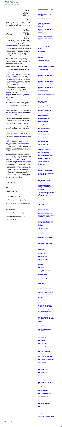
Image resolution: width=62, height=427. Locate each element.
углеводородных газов (12, 104)
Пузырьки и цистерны (40, 269)
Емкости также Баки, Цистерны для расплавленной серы (45, 107)
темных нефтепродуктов (25, 139)
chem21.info (8, 426)
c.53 (21, 221)
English (19, 4)
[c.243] (20, 185)
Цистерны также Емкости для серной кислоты (43, 402)
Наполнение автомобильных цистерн (42, 203)
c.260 (26, 204)
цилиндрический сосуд (21, 164)
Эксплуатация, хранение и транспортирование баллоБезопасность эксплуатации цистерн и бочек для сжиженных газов (44, 419)
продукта (16, 77)
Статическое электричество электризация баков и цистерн (45, 298)
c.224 (24, 221)
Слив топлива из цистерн (40, 287)
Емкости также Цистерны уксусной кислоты (43, 136)
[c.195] (25, 43)
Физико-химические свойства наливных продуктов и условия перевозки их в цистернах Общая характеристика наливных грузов (45, 322)
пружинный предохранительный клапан (24, 170)
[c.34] (27, 185)
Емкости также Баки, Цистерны (41, 97)
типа (29, 50)
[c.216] (23, 185)
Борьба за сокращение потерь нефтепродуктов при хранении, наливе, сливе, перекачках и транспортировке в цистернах (45, 47)
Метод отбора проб (10, 24)
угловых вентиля (15, 172)
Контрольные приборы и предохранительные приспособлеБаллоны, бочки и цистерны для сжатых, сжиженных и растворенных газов (44, 189)
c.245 (28, 201)
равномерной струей (9, 60)
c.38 (18, 221)
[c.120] (7, 64)
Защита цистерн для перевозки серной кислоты (43, 162)
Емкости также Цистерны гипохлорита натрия (43, 119)
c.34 (16, 221)
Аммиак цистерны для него (41, 18)
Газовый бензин (19, 84)
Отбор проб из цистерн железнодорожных (43, 229)
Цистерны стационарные (40, 392)
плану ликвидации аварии (18, 115)
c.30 (23, 204)
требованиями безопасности (16, 103)
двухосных (25, 24)
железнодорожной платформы (14, 108)
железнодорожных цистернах (16, 73)
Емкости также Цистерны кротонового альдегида (44, 125)
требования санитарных (9, 146)
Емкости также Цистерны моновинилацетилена (43, 129)
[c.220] (9, 79)
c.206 (16, 209)
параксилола (11, 96)
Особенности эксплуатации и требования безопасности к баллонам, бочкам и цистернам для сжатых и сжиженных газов (45, 225)
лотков (16, 136)
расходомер (11, 126)
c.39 (20, 221)
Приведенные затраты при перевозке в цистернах (44, 257)
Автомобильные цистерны (41, 16)
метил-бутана (15, 84)
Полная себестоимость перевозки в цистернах (43, 244)
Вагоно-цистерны (39, 49)
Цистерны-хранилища (40, 411)
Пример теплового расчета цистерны (42, 261)
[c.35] (24, 184)
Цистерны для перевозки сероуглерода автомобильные (44, 360)
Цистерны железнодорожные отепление (42, 374)
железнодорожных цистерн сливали (21, 155)
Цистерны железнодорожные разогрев (42, 377)
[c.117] (18, 55)
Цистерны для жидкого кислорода (42, 347)
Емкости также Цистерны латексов (42, 126)
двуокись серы (13, 124)
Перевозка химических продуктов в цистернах (43, 234)
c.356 (29, 204)
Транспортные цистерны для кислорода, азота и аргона (44, 306)
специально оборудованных (22, 76)
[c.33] (25, 185)
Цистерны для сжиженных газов (41, 367)
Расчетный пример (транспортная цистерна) (43, 272)
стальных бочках (11, 93)
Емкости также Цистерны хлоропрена (42, 142)
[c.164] (26, 184)
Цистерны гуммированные (41, 344)
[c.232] (15, 185)
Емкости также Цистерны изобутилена (42, 123)
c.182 (24, 204)
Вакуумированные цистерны (41, 52)
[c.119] (10, 122)
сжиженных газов (13, 163)
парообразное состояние (9, 74)
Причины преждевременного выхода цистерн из (43, 264)
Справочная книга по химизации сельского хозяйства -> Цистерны (15, 192)
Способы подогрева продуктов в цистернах (43, 291)
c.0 (26, 217)
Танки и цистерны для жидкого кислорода (43, 300)
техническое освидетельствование (20, 110)
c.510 (22, 214)
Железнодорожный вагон (11, 14)
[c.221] (25, 81)
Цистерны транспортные (40, 404)
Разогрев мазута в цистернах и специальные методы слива (45, 271)
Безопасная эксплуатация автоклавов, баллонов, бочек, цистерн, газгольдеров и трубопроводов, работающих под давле (45, 42)
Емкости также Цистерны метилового (42, 128)
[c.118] (23, 105)
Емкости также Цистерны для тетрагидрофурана (44, 122)
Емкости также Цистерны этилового (42, 145)
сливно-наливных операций (23, 167)
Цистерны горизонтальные (41, 343)
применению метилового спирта (22, 146)
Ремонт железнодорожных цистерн (42, 278)
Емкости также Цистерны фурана (42, 139)
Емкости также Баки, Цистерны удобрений (43, 114)
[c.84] (29, 68)
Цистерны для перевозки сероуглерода (42, 359)
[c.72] (21, 184)
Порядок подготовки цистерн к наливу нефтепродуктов (44, 245)
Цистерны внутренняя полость (41, 341)
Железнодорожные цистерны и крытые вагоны (43, 148)
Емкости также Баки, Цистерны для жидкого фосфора (44, 101)
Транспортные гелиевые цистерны (42, 305)
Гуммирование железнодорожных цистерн (43, 61)
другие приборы (15, 58)
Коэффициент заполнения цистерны (42, 193)
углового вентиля (8, 161)
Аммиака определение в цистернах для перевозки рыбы (44, 19)
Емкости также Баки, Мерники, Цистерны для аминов (44, 76)
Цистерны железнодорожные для (41, 371)
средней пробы (11, 142)
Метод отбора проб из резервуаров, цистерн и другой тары (45, 201)
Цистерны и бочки (39, 380)
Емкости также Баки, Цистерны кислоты (43, 111)
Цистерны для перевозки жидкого (42, 350)
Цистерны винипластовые (41, 340)
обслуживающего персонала (17, 100)
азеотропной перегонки (14, 145)
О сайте (16, 4)
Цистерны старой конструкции (41, 391)
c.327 (27, 204)
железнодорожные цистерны (26, 102)
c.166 (23, 202)
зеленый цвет (28, 178)
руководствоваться (10, 103)
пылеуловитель (21, 22)
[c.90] (23, 118)
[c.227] (25, 26)
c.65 (22, 221)
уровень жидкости (15, 60)
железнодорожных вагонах (19, 104)
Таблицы (13, 4)
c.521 (24, 214)
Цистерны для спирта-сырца (41, 368)
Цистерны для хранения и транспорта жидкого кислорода (45, 370)
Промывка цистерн (40, 268)
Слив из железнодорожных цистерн (42, 282)
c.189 (24, 202)
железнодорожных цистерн (9, 137)
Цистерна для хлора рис (40, 332)
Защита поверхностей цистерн (41, 159)
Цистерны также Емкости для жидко (42, 395)
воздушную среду (8, 136)
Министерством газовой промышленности (11, 105)
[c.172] (13, 23)
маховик (20, 178)
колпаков (15, 78)
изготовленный (23, 59)
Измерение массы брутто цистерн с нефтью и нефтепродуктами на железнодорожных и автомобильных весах (45, 164)
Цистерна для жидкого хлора (41, 329)
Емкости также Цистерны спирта (41, 135)
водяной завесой (11, 138)
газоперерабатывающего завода (19, 159)
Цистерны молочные (40, 383)
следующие (16, 80)
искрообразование (10, 59)
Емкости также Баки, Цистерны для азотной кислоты (44, 100)
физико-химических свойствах (21, 113)
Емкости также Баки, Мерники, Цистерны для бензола (44, 84)
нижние (23, 78)
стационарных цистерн (15, 87)
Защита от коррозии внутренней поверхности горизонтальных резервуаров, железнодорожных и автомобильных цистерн (44, 156)
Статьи (6, 4)
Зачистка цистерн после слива (41, 153)
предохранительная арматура (10, 167)
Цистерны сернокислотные (41, 389)
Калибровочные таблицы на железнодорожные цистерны (45, 185)
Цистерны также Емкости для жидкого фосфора (43, 398)
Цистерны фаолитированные (41, 405)
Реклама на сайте (11, 426)
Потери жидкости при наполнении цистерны (43, 247)
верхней (8, 51)
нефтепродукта (11, 162)
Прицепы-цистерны (40, 263)
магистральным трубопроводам (11, 45)
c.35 (17, 221)
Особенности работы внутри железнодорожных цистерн (44, 222)
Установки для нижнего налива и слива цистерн (43, 315)
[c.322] (7, 186)
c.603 (23, 218)
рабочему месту (19, 112)
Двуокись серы (17, 124)
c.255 (30, 201)
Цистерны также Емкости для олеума (42, 401)
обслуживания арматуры (12, 106)
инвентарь (24, 114)
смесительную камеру (24, 70)
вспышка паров (13, 98)
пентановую (18, 85)
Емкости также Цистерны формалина (42, 138)
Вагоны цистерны (39, 50)
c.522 (25, 214)
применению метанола (18, 148)
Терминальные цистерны (40, 301)
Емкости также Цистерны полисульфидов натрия (44, 132)
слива (7, 63)
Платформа (9, 169)
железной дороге (19, 44)
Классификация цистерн (40, 186)
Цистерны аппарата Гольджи (41, 337)
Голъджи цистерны (40, 58)
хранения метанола (27, 148)
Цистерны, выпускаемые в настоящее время (43, 408)
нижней (12, 61)
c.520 (18, 205)
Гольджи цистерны (40, 59)
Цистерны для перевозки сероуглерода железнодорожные (45, 362)
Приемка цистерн (39, 260)
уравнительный (8, 175)
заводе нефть (14, 155)
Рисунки (9, 4)
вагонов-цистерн (16, 57)
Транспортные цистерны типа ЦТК (42, 308)
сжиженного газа (21, 174)
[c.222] (10, 185)
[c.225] (19, 93)
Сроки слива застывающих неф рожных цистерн (44, 292)
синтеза (10, 117)
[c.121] (17, 186)
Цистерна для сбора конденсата (41, 330)
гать (10, 61)
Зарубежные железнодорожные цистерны (43, 149)
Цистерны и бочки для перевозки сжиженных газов (44, 381)
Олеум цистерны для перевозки (41, 210)
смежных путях (14, 139)
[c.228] (7, 144)
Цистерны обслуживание (40, 384)
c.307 (29, 207)
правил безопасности (18, 95)
